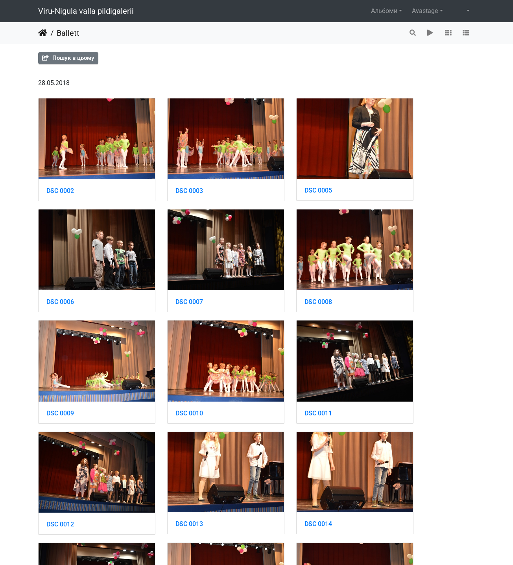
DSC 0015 (60, 477)
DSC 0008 (172, 278)
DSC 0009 (284, 278)
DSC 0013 (284, 378)
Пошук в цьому (68, 57)
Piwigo (273, 548)
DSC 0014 (396, 378)
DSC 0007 (60, 278)
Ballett (68, 33)
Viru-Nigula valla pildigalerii (86, 11)
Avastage (425, 11)
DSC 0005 (284, 178)
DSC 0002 (60, 179)
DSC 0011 (60, 378)
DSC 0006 (396, 179)
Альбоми (384, 11)
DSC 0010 (396, 278)
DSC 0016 (172, 477)
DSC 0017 (284, 477)
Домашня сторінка (42, 33)
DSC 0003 (172, 179)
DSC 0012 (172, 378)
